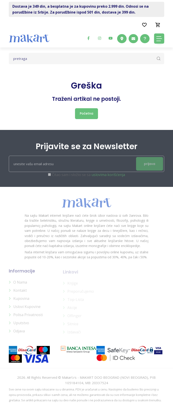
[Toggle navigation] (159, 38)
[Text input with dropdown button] (86, 58)
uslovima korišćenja (108, 177)
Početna (86, 113)
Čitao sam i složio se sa (88, 177)
